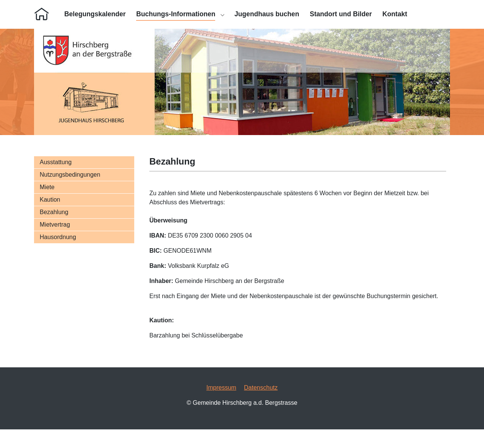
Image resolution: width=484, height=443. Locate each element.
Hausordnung (58, 250)
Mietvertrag (55, 238)
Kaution (50, 213)
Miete (47, 200)
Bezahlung (54, 225)
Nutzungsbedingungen (70, 188)
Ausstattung (56, 176)
